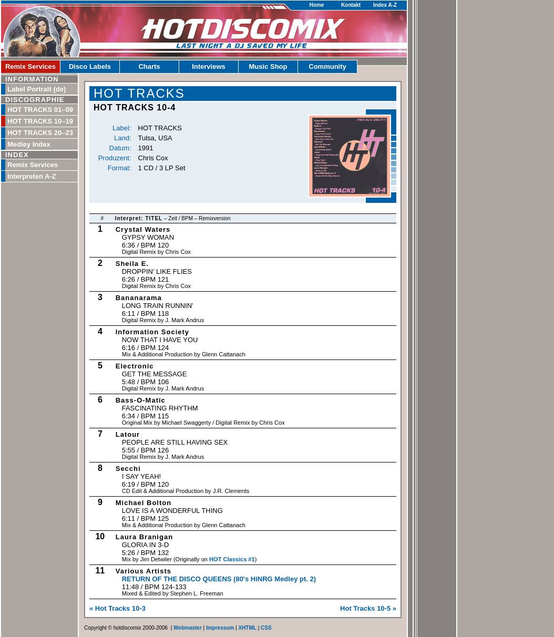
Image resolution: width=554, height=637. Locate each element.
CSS (266, 628)
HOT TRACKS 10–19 (40, 121)
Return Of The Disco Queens (219, 579)
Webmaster (187, 628)
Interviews (208, 66)
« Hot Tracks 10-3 (117, 608)
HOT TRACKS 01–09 (40, 110)
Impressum (220, 628)
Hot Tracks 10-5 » (368, 608)
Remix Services (30, 66)
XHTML (247, 628)
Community (327, 66)
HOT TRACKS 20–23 (40, 133)
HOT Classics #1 (232, 559)
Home (317, 5)
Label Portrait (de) (36, 89)
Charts (149, 66)
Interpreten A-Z (31, 176)
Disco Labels (90, 66)
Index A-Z (385, 5)
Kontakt (351, 5)
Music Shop (268, 66)
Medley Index (28, 144)
